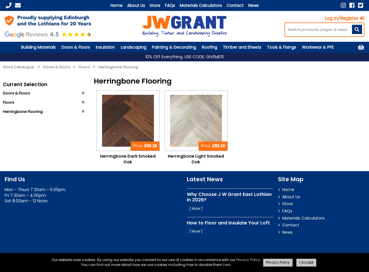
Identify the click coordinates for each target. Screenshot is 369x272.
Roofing (209, 47)
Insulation (105, 47)
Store (155, 5)
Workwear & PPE (318, 47)
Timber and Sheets (242, 47)
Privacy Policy (248, 259)
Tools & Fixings (281, 47)
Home (116, 5)
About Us (136, 5)
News (253, 5)
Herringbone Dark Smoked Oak (128, 159)
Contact (235, 5)
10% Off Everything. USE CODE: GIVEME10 (184, 57)
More (196, 208)
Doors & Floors (75, 47)
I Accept (306, 262)
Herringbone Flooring (118, 67)
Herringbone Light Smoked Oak (196, 159)
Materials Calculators (201, 5)
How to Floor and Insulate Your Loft (228, 223)
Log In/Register (344, 18)
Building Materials (38, 47)
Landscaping (133, 47)
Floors (84, 67)
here (227, 264)
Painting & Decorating (174, 47)
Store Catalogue (19, 67)
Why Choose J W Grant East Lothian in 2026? (229, 197)
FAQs (170, 5)
